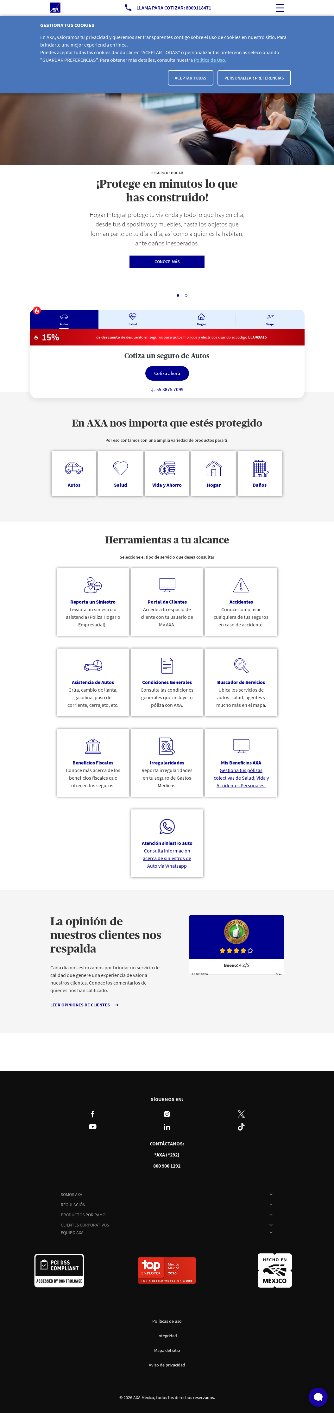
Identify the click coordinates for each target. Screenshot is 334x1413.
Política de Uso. (210, 60)
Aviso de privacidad (167, 1365)
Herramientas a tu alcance (167, 540)
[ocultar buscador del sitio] (280, 8)
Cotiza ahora (167, 373)
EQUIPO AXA (72, 1232)
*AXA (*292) (167, 1155)
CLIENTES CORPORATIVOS (85, 1225)
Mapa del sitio (167, 1350)
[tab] (64, 319)
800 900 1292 (166, 1166)
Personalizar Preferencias (254, 78)
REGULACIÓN (73, 1204)
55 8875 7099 (167, 389)
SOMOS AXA (71, 1194)
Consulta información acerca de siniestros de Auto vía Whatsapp (167, 858)
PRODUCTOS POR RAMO (83, 1215)
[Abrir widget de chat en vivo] (318, 1397)
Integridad (167, 1336)
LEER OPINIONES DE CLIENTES (80, 1005)
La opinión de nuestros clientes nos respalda (105, 935)
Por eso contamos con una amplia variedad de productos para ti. (167, 440)
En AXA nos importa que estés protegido (167, 423)
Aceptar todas (190, 78)
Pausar (149, 295)
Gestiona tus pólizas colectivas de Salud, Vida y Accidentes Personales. (241, 778)
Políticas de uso (167, 1321)
